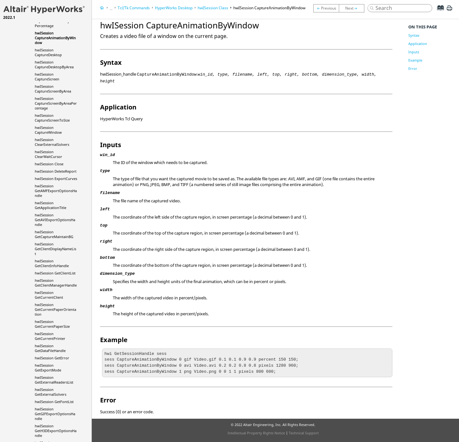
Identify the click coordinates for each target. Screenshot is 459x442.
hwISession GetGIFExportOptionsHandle (55, 414)
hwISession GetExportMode (48, 367)
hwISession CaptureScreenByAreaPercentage (56, 103)
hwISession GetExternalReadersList (54, 380)
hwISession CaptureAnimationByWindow (55, 38)
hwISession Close (49, 163)
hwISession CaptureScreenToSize (52, 118)
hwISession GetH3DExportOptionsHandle (55, 430)
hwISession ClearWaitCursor (48, 154)
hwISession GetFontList (54, 401)
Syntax (413, 35)
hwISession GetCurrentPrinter (50, 336)
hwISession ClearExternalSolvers (52, 142)
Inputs (413, 51)
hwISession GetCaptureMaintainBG (54, 234)
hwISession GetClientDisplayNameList (55, 249)
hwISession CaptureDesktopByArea (54, 64)
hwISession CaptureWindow (48, 130)
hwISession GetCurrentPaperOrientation (55, 309)
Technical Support (304, 433)
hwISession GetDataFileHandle (50, 348)
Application (417, 43)
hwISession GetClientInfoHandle (52, 263)
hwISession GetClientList (55, 273)
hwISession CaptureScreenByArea (53, 89)
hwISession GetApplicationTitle (50, 205)
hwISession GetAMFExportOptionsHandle (56, 191)
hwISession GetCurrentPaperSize (52, 324)
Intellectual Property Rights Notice (256, 433)
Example (415, 60)
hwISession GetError (52, 358)
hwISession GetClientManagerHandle (56, 283)
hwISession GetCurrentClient (49, 295)
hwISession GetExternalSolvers (50, 392)
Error (412, 68)
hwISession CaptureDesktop (48, 52)
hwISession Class (213, 8)
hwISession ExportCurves (56, 178)
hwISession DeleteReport (55, 171)
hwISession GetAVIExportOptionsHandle (55, 220)
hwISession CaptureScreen (47, 76)
